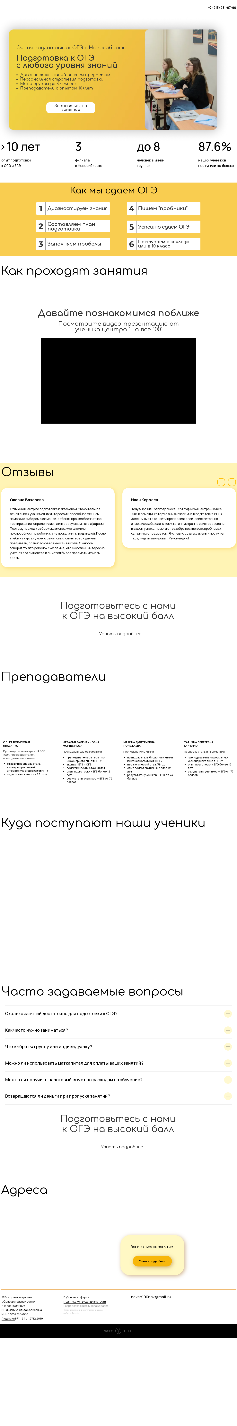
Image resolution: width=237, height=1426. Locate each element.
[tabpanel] (118, 1341)
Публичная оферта (76, 1385)
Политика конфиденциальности (85, 1390)
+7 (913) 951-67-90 (222, 7)
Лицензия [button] (8, 1407)
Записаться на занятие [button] (71, 108)
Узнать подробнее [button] (120, 722)
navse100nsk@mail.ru (151, 1385)
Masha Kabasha (98, 1394)
